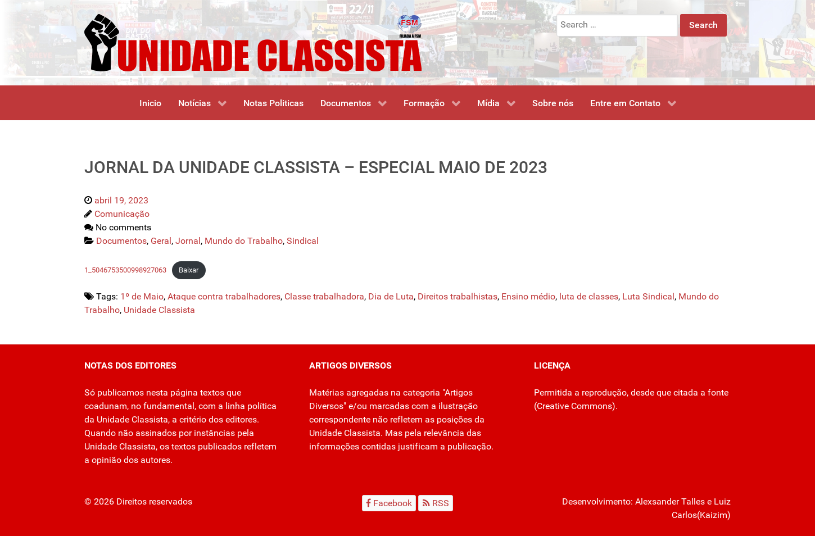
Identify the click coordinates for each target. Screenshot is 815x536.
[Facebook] (389, 503)
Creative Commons (574, 406)
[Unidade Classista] (253, 42)
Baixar (188, 270)
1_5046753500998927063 (125, 270)
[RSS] (435, 503)
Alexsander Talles (670, 501)
